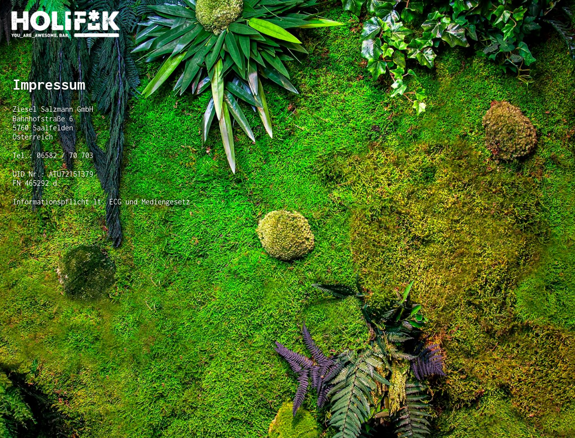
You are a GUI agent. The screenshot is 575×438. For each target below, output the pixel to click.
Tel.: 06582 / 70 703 (53, 155)
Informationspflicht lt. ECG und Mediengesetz (101, 201)
